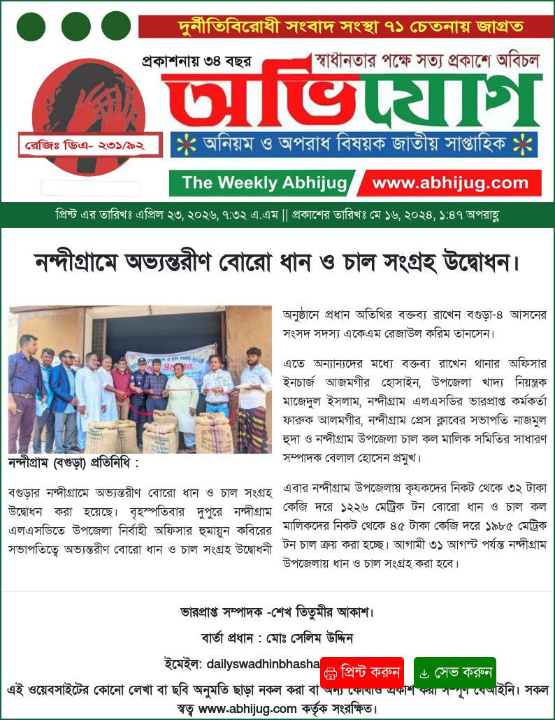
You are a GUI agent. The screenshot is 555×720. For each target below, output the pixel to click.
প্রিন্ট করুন (362, 673)
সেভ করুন (455, 673)
